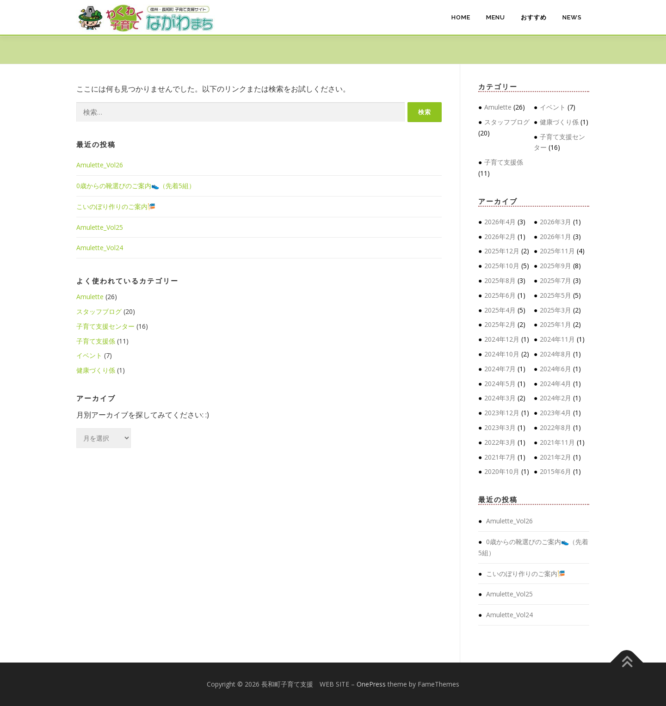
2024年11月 (557, 339)
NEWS (572, 17)
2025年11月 (557, 250)
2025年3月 (555, 310)
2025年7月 (555, 280)
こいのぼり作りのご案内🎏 (115, 206)
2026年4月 (500, 221)
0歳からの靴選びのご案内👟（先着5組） (135, 185)
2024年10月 (501, 354)
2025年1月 (555, 324)
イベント (89, 355)
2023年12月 (501, 412)
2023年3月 (500, 427)
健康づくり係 (95, 370)
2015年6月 (555, 471)
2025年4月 (500, 310)
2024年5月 (500, 383)
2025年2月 (500, 324)
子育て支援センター (105, 326)
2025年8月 (500, 280)
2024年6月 (555, 368)
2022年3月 (500, 442)
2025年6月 (500, 295)
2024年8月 (555, 354)
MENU (495, 17)
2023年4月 (555, 412)
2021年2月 (555, 457)
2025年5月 (555, 295)
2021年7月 (500, 457)
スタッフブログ (99, 311)
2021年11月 (557, 442)
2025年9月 (555, 265)
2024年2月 (555, 397)
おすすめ (534, 17)
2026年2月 (500, 236)
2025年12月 (501, 250)
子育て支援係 (95, 341)
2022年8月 (555, 427)
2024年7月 (500, 368)
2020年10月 (501, 471)
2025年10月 (501, 265)
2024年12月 (501, 339)
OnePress (371, 684)
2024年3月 (500, 397)
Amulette (90, 296)
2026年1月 (555, 236)
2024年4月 (555, 383)
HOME (460, 17)
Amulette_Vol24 (99, 247)
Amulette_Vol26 (99, 164)
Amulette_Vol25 (99, 227)
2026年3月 (555, 221)
